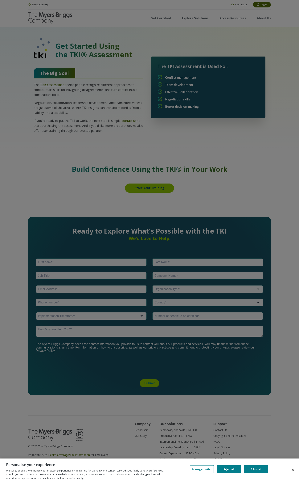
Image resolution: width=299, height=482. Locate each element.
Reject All (229, 469)
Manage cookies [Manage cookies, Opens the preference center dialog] (201, 469)
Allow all (256, 469)
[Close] (293, 470)
